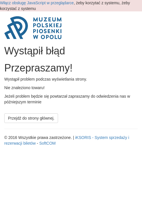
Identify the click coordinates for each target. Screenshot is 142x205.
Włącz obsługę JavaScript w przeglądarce (37, 3)
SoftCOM (47, 143)
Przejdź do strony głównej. (31, 118)
